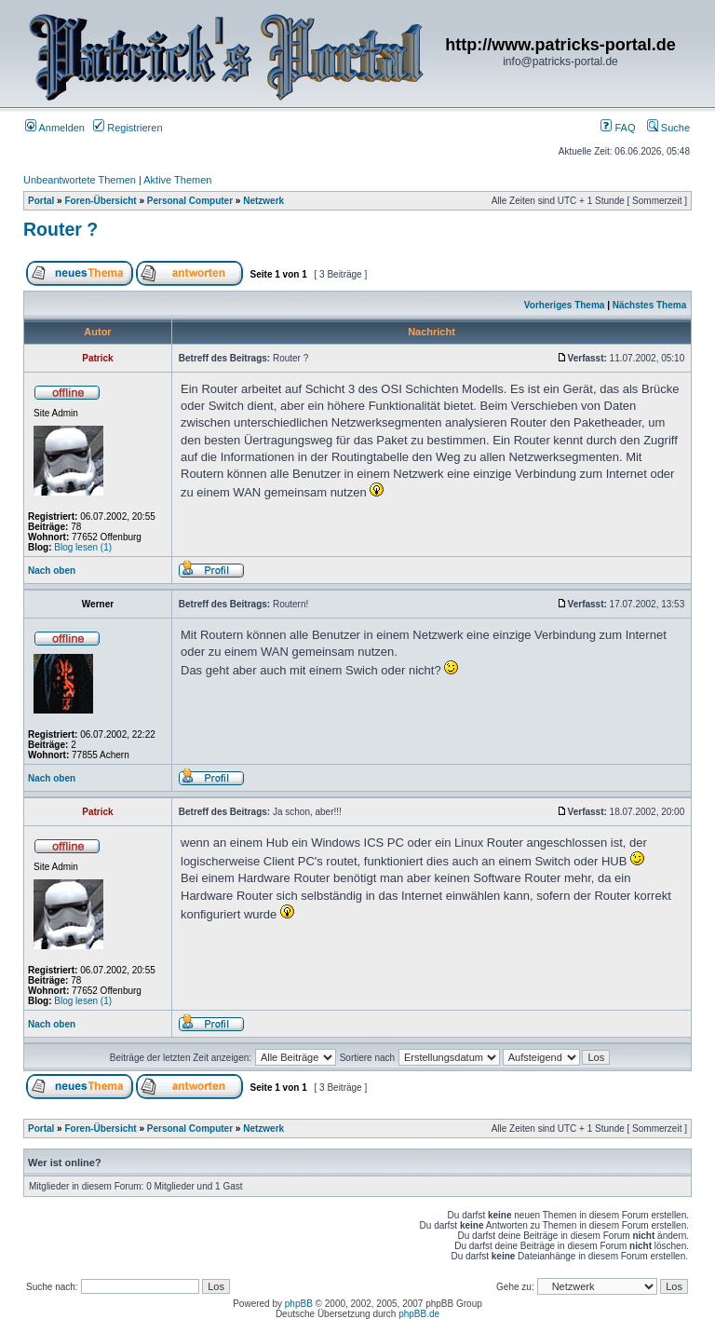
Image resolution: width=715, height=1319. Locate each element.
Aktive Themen (177, 179)
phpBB (299, 1304)
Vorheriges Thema (564, 305)
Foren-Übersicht (100, 201)
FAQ (617, 127)
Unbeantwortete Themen (79, 179)
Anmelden (55, 127)
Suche (668, 127)
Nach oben (51, 570)
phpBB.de (418, 1314)
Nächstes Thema (649, 305)
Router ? (60, 229)
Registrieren (127, 127)
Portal (41, 201)
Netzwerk (263, 201)
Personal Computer (190, 201)
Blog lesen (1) (83, 547)
